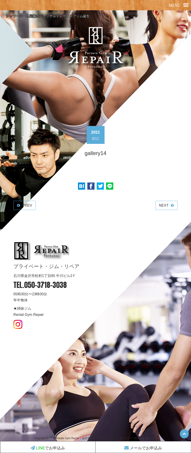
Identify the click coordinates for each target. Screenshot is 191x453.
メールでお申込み (143, 448)
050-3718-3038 (45, 284)
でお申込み (47, 448)
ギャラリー (25, 163)
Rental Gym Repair (28, 315)
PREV (27, 205)
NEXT (164, 205)
